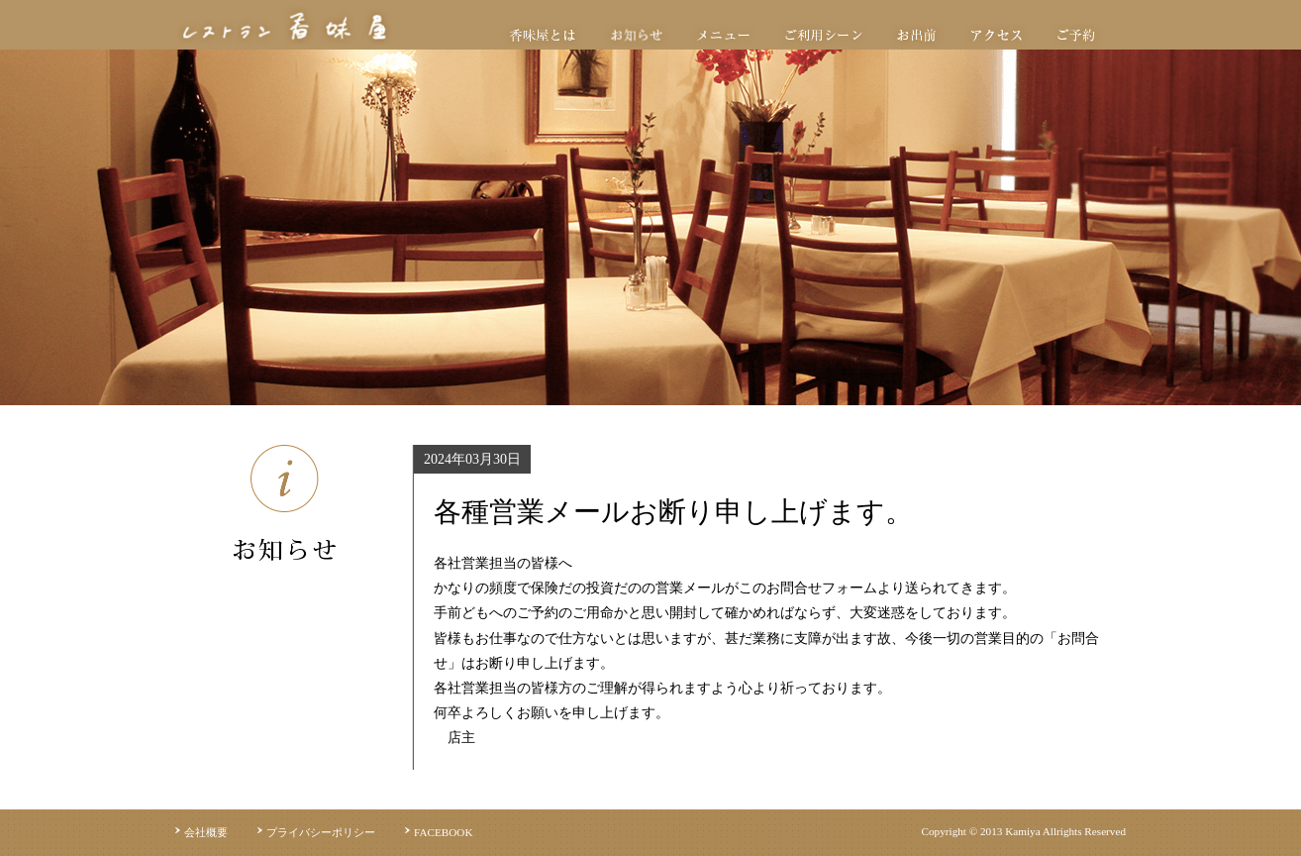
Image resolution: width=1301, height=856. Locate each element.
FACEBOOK (443, 832)
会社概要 (206, 832)
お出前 (916, 35)
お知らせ (636, 35)
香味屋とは (542, 35)
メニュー (723, 35)
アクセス (996, 35)
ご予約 (1076, 35)
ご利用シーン (823, 35)
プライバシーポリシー (320, 832)
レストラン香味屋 (284, 25)
